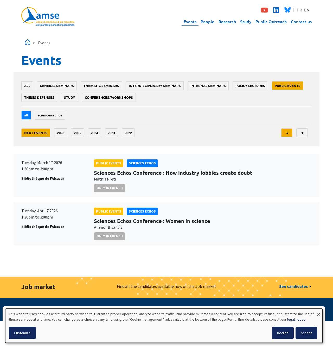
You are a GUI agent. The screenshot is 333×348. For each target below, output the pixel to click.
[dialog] (164, 326)
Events (190, 21)
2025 (77, 132)
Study (245, 21)
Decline (283, 333)
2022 (128, 132)
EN (307, 10)
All (27, 85)
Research (227, 21)
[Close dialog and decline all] (319, 312)
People (207, 21)
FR (299, 10)
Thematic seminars (101, 85)
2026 (60, 132)
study (69, 97)
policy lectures (250, 85)
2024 (94, 132)
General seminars (57, 85)
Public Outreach (271, 21)
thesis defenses (39, 97)
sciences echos (50, 115)
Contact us (301, 21)
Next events (35, 132)
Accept (306, 333)
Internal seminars (208, 85)
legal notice (296, 319)
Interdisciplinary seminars (155, 85)
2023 (111, 132)
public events (287, 85)
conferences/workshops (109, 97)
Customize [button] (22, 333)
